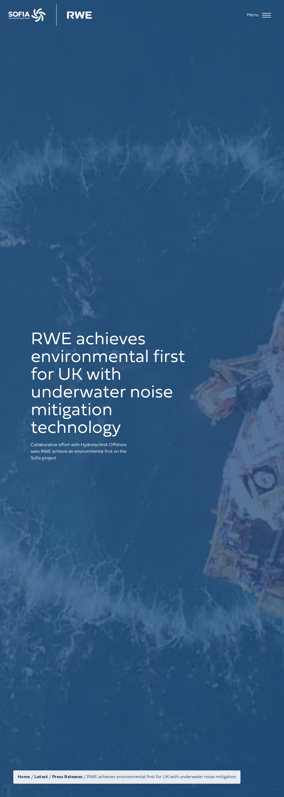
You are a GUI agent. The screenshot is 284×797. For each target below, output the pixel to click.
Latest (41, 777)
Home (24, 777)
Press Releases (67, 777)
